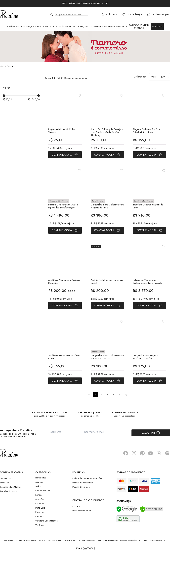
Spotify (167, 469)
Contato (76, 523)
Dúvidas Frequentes (81, 527)
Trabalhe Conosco (8, 507)
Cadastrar (151, 449)
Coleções (82, 26)
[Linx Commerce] (85, 564)
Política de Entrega (81, 503)
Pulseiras (109, 26)
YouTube (150, 469)
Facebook (125, 469)
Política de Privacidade (82, 499)
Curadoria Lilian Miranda (139, 26)
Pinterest (142, 469)
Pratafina (9, 14)
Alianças (28, 26)
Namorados (14, 26)
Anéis (38, 26)
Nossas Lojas (6, 495)
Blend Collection (53, 26)
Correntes (96, 26)
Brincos (70, 26)
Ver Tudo (157, 26)
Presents (121, 26)
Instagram (134, 469)
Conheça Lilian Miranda (11, 503)
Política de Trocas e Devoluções (87, 495)
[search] (52, 14)
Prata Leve (40, 524)
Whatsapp (159, 469)
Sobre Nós (4, 499)
